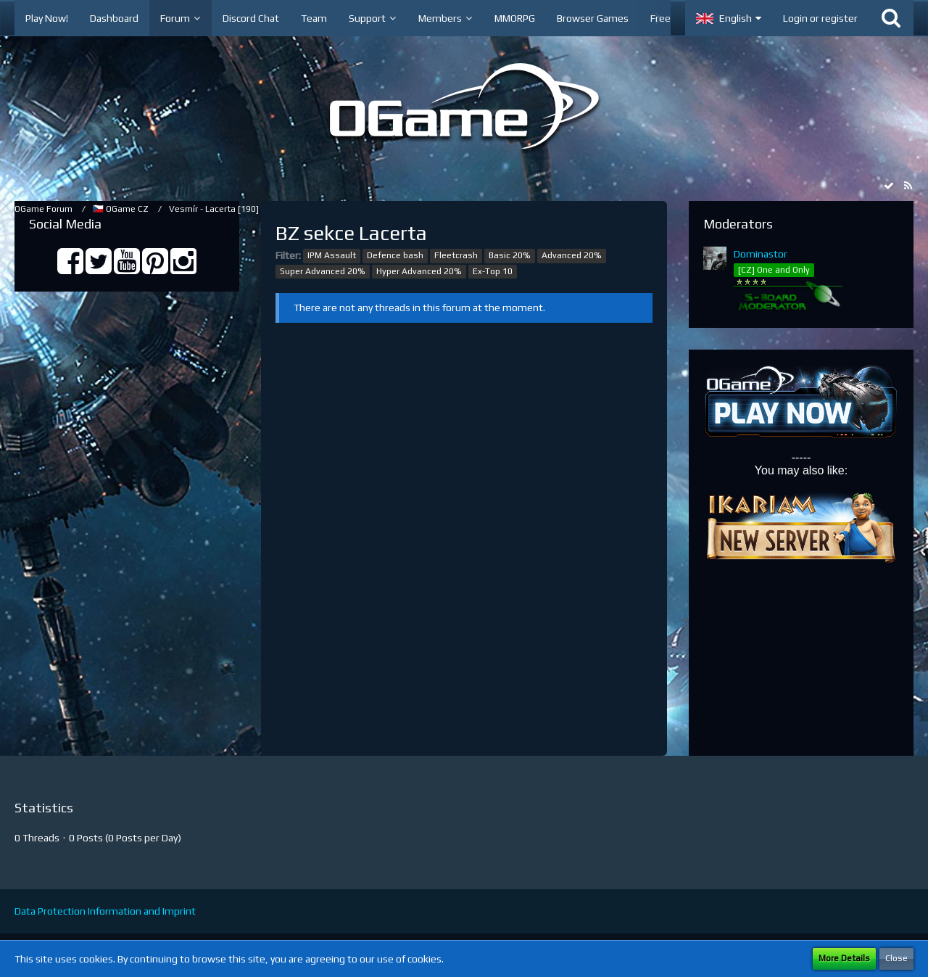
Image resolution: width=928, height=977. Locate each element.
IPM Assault (331, 255)
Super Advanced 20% (322, 271)
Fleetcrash (456, 255)
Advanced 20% (572, 255)
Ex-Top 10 (493, 271)
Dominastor (760, 254)
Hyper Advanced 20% (419, 271)
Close (896, 958)
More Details (844, 958)
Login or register (820, 18)
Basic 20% (510, 255)
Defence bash (395, 255)
